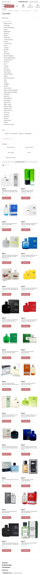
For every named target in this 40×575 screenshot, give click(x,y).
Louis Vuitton (7, 88)
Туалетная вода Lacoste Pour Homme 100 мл (9, 512)
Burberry (6, 33)
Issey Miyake (7, 72)
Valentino (6, 116)
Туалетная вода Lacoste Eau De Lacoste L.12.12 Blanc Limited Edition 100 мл (10, 256)
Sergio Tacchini (8, 110)
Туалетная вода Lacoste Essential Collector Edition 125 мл (10, 384)
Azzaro (5, 29)
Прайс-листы (8, 138)
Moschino (6, 96)
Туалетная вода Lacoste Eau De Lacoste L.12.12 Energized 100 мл (10, 289)
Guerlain (6, 66)
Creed (5, 45)
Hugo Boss (7, 70)
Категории (5, 18)
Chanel (6, 41)
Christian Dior (8, 43)
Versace (6, 118)
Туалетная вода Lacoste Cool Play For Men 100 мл (9, 224)
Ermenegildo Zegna (9, 58)
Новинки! (21, 133)
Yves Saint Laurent (9, 124)
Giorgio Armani (8, 60)
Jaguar (6, 76)
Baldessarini (7, 31)
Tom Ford (6, 112)
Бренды (4, 144)
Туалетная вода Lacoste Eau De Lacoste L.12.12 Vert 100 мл (10, 352)
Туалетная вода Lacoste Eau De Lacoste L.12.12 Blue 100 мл (29, 256)
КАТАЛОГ (5, 562)
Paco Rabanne (8, 98)
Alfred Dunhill (8, 23)
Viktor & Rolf (7, 120)
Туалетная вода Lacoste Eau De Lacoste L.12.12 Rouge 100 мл (29, 320)
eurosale (7, 133)
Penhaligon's (7, 100)
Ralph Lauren (7, 104)
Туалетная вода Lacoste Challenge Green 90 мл (27, 191)
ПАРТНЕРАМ (6, 567)
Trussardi (6, 114)
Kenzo (5, 82)
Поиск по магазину (8, 6)
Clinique (6, 47)
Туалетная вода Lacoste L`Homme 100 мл (27, 480)
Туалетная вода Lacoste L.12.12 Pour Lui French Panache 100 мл (10, 447)
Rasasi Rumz (7, 102)
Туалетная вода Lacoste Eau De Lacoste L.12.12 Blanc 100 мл (29, 224)
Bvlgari (6, 35)
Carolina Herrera (8, 39)
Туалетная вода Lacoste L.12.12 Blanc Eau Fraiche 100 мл (9, 415)
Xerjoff (5, 122)
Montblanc (7, 94)
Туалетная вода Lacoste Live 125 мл (10, 480)
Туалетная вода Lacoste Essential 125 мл (27, 352)
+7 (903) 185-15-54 (23, 1)
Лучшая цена (13, 133)
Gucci (5, 64)
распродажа (28, 133)
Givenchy (6, 62)
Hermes (6, 68)
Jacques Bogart (8, 74)
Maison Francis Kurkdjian (11, 90)
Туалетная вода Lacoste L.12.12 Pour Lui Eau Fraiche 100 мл (29, 415)
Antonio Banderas (9, 27)
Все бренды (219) (20, 161)
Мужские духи (7, 21)
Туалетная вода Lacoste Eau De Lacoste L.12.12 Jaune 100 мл (29, 289)
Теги (3, 130)
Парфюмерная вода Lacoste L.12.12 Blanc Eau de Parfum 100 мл (10, 192)
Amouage (6, 25)
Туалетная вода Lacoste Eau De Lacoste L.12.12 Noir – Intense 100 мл (10, 544)
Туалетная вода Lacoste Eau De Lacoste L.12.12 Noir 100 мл (10, 320)
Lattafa (6, 86)
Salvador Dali (7, 108)
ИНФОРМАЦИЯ (6, 565)
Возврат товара (6, 1)
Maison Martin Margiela (10, 92)
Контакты (4, 9)
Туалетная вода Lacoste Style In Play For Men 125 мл (29, 512)
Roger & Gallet (8, 106)
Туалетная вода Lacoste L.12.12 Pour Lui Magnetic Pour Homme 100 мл (29, 448)
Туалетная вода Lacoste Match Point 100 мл (29, 543)
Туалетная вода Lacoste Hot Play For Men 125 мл (28, 384)
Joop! (5, 80)
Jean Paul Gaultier (9, 78)
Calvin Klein (7, 37)
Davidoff (6, 49)
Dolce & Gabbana (9, 55)
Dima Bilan (7, 53)
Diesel (5, 51)
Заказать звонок (34, 1)
